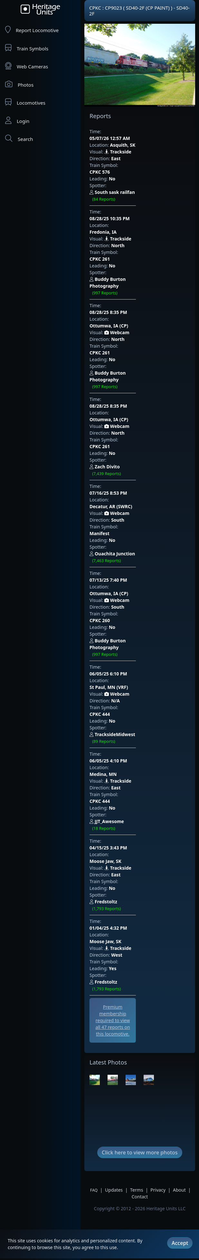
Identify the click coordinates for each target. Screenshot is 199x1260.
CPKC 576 (129, 158)
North (118, 205)
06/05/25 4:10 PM (121, 525)
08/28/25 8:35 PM (121, 245)
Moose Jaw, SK (126, 585)
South (117, 378)
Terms (136, 917)
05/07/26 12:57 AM (122, 131)
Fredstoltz (138, 618)
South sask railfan (144, 172)
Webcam (116, 258)
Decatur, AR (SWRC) (131, 365)
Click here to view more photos (140, 879)
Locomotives (25, 102)
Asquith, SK (123, 138)
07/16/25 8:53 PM (121, 358)
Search (19, 138)
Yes (112, 665)
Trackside (117, 145)
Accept (180, 1241)
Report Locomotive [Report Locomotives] (32, 29)
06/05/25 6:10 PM (121, 471)
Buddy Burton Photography (138, 232)
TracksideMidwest (144, 512)
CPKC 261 (129, 212)
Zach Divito (140, 345)
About (179, 917)
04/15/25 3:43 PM (121, 578)
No (112, 165)
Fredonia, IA (123, 191)
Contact (140, 924)
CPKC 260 (129, 438)
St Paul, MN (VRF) (129, 478)
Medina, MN (123, 531)
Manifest (129, 385)
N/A (115, 492)
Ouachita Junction (147, 399)
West (116, 651)
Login (17, 120)
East (115, 152)
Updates (114, 917)
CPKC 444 (129, 498)
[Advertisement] (126, 743)
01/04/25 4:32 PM (121, 631)
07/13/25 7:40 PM (121, 411)
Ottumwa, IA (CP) (129, 251)
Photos (19, 84)
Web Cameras (26, 66)
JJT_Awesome (139, 565)
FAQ (94, 917)
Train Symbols (26, 48)
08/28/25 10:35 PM (122, 185)
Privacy (158, 917)
